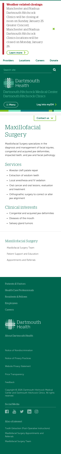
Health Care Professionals (19, 290)
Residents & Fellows (16, 297)
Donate (54, 60)
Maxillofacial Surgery (21, 241)
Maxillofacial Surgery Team (20, 248)
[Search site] (28, 70)
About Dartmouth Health (19, 336)
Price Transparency (14, 374)
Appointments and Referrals (21, 260)
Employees (11, 303)
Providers (8, 60)
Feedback (9, 382)
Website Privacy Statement (18, 366)
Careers (40, 60)
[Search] (54, 70)
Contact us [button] (43, 118)
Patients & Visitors (15, 284)
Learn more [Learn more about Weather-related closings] (15, 53)
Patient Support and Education (22, 254)
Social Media (12, 404)
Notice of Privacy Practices (18, 358)
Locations (24, 60)
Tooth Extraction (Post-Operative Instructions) (27, 428)
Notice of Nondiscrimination (19, 350)
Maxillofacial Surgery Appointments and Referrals (24, 435)
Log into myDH (45, 104)
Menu (12, 105)
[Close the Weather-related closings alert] (53, 29)
